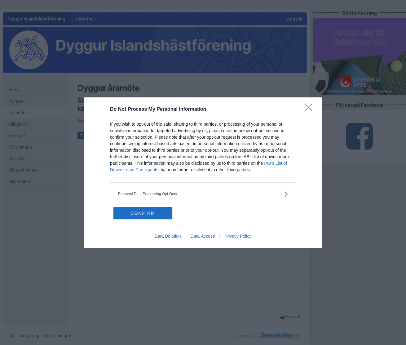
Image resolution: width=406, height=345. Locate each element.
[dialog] (203, 172)
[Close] (310, 109)
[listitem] (203, 194)
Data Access (203, 236)
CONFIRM (142, 213)
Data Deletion (168, 236)
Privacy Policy (237, 236)
